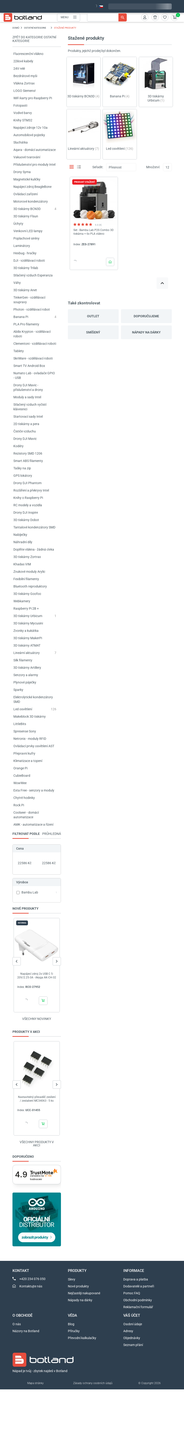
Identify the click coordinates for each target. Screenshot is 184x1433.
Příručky (74, 1331)
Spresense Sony (24, 731)
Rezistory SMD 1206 (27, 453)
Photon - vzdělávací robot (31, 309)
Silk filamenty (22, 660)
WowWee (20, 783)
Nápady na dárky (146, 332)
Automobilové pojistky (29, 135)
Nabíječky (20, 535)
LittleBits (19, 724)
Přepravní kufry (24, 753)
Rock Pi (18, 805)
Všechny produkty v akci (37, 1143)
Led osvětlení (22, 709)
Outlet (93, 316)
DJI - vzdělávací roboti (29, 260)
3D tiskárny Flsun (25, 216)
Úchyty (18, 223)
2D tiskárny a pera (26, 424)
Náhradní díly (22, 542)
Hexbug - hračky (24, 253)
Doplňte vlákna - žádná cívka (33, 549)
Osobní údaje (132, 1324)
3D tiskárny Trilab (25, 268)
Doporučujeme (146, 316)
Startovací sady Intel (28, 416)
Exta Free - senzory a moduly (33, 790)
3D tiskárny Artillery (27, 667)
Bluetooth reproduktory (30, 586)
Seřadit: (97, 167)
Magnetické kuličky (26, 179)
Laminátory (21, 246)
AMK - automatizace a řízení (33, 824)
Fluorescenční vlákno (28, 54)
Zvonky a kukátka (26, 631)
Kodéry (18, 446)
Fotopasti (20, 105)
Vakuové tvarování (26, 157)
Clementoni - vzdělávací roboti (34, 343)
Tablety (18, 351)
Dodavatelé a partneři (138, 1286)
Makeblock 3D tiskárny (29, 716)
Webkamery (21, 601)
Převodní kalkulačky (82, 1338)
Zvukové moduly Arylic (29, 571)
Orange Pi (20, 768)
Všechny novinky (36, 1019)
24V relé (19, 68)
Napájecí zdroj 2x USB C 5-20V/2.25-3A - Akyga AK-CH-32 (36, 975)
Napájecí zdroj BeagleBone (32, 187)
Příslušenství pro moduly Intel (34, 164)
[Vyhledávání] (107, 17)
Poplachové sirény (26, 238)
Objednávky (131, 1338)
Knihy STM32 (22, 120)
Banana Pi (20, 317)
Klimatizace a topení (27, 761)
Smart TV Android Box (29, 366)
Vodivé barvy (22, 113)
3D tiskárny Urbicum (27, 616)
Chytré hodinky (24, 798)
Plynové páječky (24, 682)
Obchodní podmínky (137, 1300)
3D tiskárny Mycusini (28, 623)
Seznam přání (133, 1345)
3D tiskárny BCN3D (27, 209)
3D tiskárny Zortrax (27, 557)
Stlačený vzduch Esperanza (33, 275)
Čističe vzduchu (24, 431)
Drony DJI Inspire (25, 512)
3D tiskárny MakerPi (27, 638)
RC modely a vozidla (27, 505)
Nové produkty (78, 1286)
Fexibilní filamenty (26, 579)
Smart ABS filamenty (28, 461)
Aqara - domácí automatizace (34, 150)
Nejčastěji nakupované (84, 1293)
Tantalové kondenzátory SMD (34, 527)
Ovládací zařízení (25, 194)
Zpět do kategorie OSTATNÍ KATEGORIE (34, 39)
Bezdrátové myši (25, 76)
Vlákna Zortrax (24, 83)
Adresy (128, 1331)
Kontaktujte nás (30, 1286)
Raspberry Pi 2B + (26, 608)
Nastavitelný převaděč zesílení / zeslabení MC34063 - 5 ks (36, 1098)
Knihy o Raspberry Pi (28, 498)
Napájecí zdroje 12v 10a (30, 127)
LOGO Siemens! (24, 91)
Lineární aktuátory (26, 653)
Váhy (17, 283)
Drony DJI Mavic (25, 439)
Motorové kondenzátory (30, 201)
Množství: (153, 167)
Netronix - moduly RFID (29, 738)
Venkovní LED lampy (27, 231)
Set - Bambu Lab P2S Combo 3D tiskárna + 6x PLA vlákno (93, 231)
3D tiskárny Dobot (26, 520)
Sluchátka (20, 142)
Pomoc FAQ (131, 1293)
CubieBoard (21, 775)
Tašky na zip (22, 468)
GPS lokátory (22, 475)
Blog (71, 1324)
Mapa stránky (35, 1383)
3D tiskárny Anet (25, 290)
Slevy (71, 1279)
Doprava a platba (135, 1279)
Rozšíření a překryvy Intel (31, 490)
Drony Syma (22, 172)
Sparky (18, 690)
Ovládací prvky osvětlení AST (33, 746)
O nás (16, 1324)
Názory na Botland (25, 1331)
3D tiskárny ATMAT (26, 645)
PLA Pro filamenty (26, 324)
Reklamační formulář (138, 1307)
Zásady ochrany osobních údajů (92, 1383)
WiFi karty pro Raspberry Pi (32, 98)
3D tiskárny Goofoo (27, 594)
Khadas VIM (22, 564)
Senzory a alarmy (25, 675)
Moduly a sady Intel (27, 397)
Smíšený (93, 332)
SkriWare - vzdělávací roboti (33, 358)
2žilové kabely (23, 61)
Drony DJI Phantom (27, 483)
